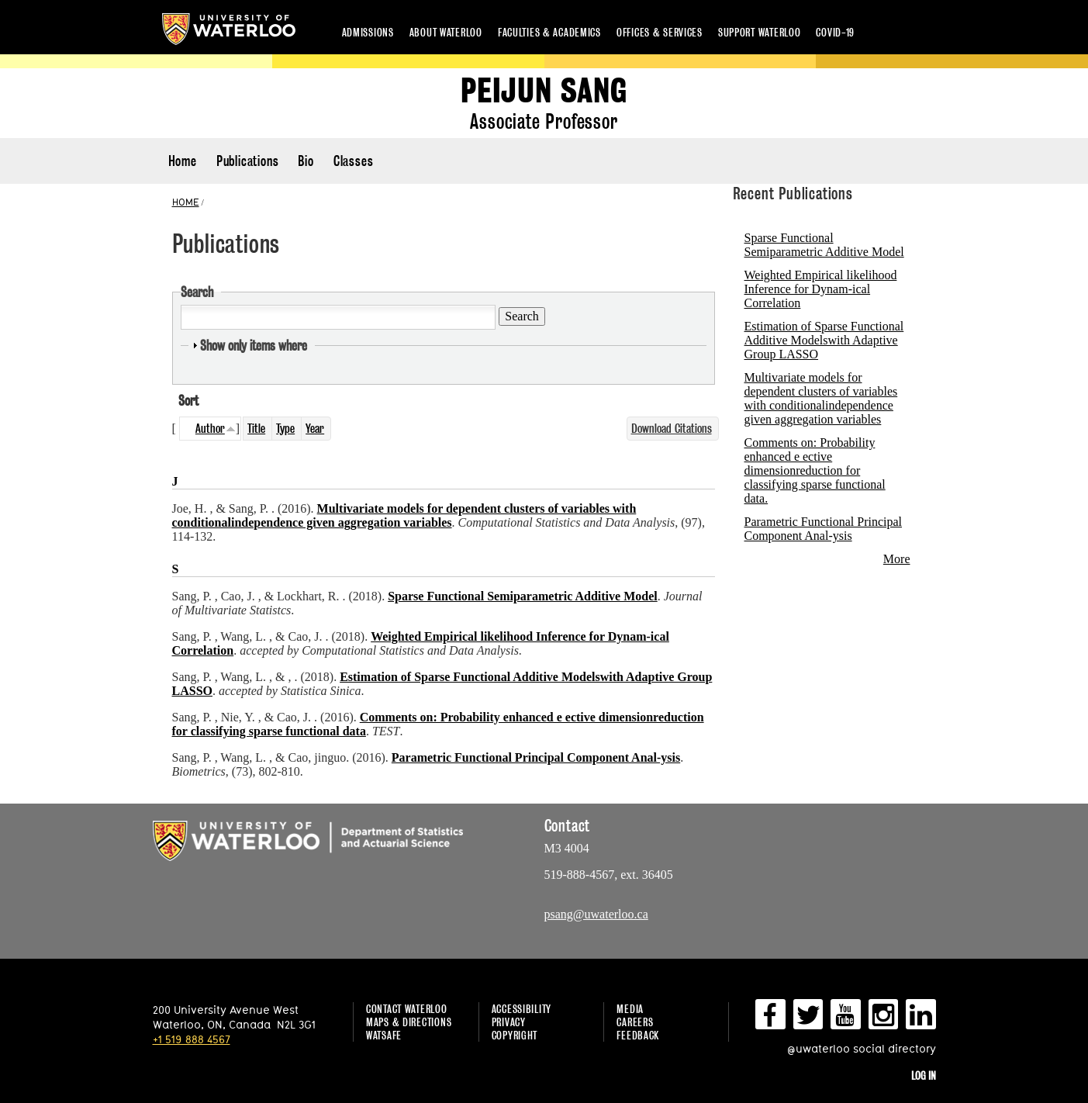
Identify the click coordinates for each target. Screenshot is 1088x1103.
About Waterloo (445, 32)
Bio (305, 161)
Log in (923, 1075)
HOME (185, 201)
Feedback (638, 1035)
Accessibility (521, 1008)
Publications (247, 161)
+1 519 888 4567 (191, 1039)
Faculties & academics (549, 32)
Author (210, 428)
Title (256, 428)
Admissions (368, 32)
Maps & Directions (408, 1022)
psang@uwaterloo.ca (596, 914)
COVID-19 (835, 32)
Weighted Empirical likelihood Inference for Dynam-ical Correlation (820, 288)
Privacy (509, 1022)
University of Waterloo (228, 29)
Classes (353, 161)
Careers (635, 1022)
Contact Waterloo (406, 1008)
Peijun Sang (544, 91)
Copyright (514, 1035)
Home (182, 161)
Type (285, 428)
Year (315, 428)
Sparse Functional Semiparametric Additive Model (824, 244)
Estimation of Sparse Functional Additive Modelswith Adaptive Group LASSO (824, 340)
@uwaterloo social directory (861, 1048)
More (896, 558)
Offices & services (660, 32)
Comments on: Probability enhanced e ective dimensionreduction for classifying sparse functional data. (815, 470)
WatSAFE (384, 1035)
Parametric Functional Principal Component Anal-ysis (823, 528)
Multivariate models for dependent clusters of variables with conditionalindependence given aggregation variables (821, 398)
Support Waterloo (759, 32)
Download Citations (671, 428)
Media (630, 1008)
